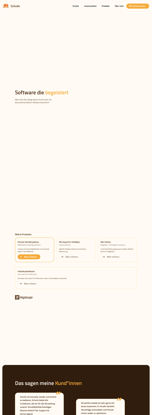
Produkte (106, 6)
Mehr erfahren (28, 256)
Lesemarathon (90, 6)
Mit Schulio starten (137, 6)
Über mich (119, 6)
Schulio (76, 6)
